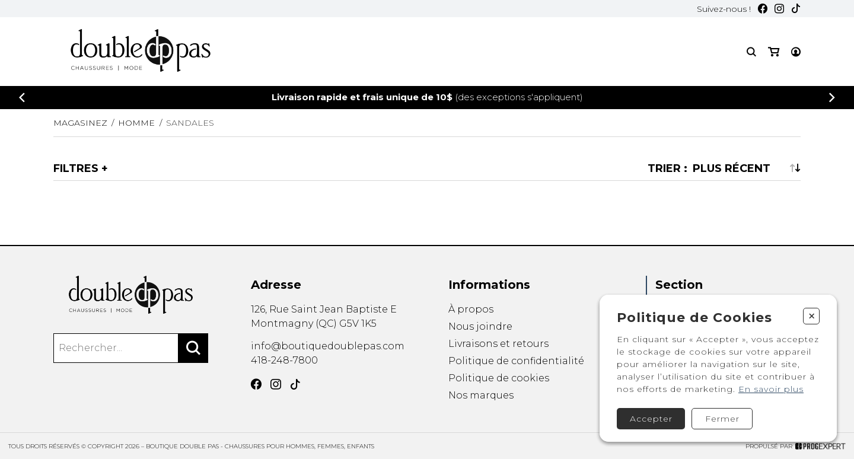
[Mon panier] (773, 52)
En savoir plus (771, 389)
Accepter (651, 418)
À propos (470, 309)
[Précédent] (22, 97)
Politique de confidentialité (516, 360)
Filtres (75, 168)
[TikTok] (796, 8)
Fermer (722, 418)
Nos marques (481, 395)
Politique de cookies (498, 378)
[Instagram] (779, 8)
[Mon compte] (796, 52)
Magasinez (80, 122)
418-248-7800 (284, 360)
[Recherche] (751, 52)
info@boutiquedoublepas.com (327, 346)
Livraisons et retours (498, 343)
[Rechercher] (193, 348)
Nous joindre (480, 326)
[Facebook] (762, 8)
